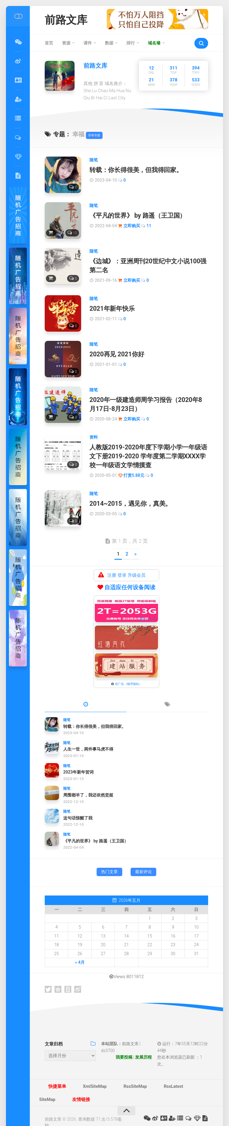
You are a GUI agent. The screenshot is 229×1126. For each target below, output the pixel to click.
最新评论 (143, 860)
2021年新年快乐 (110, 305)
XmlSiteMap (81, 1076)
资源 (66, 44)
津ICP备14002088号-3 (65, 1110)
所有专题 (94, 136)
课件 (87, 44)
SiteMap (169, 1076)
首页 (49, 44)
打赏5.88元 (133, 465)
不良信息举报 (101, 1110)
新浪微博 (77, 978)
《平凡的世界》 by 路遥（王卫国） (134, 215)
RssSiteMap (113, 1076)
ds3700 (108, 1039)
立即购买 (131, 225)
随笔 (93, 161)
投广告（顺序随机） (128, 673)
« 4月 (80, 951)
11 (148, 225)
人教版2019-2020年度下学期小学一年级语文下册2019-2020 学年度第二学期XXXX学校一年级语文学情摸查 (147, 448)
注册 (111, 564)
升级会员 (137, 564)
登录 (121, 564)
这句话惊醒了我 (77, 806)
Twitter (48, 978)
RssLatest (143, 1076)
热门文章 (109, 860)
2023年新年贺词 (78, 761)
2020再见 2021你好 (114, 350)
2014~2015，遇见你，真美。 (127, 493)
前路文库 (69, 20)
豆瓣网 (67, 978)
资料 (93, 430)
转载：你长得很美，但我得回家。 (133, 171)
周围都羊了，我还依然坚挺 (88, 783)
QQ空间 (58, 978)
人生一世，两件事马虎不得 (88, 738)
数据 (109, 44)
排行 (130, 44)
